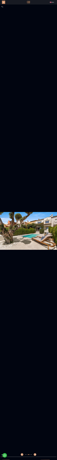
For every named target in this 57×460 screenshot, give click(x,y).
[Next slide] (35, 454)
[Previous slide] (22, 454)
